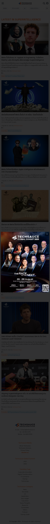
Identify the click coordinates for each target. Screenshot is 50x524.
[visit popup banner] (25, 262)
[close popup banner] (47, 234)
